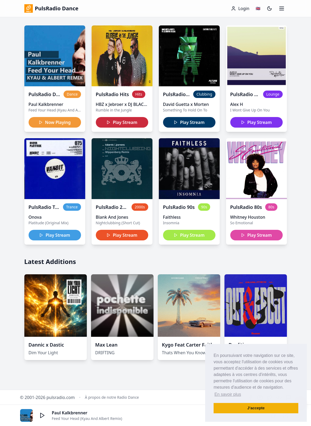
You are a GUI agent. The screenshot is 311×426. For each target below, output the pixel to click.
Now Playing (55, 122)
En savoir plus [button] (227, 394)
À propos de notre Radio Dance (112, 397)
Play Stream (121, 122)
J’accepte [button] (256, 408)
